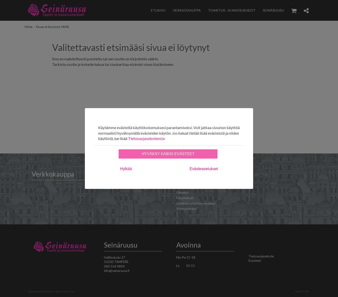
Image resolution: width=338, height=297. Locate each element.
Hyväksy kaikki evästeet (168, 154)
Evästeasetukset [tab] (204, 169)
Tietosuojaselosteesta (146, 138)
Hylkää (126, 169)
